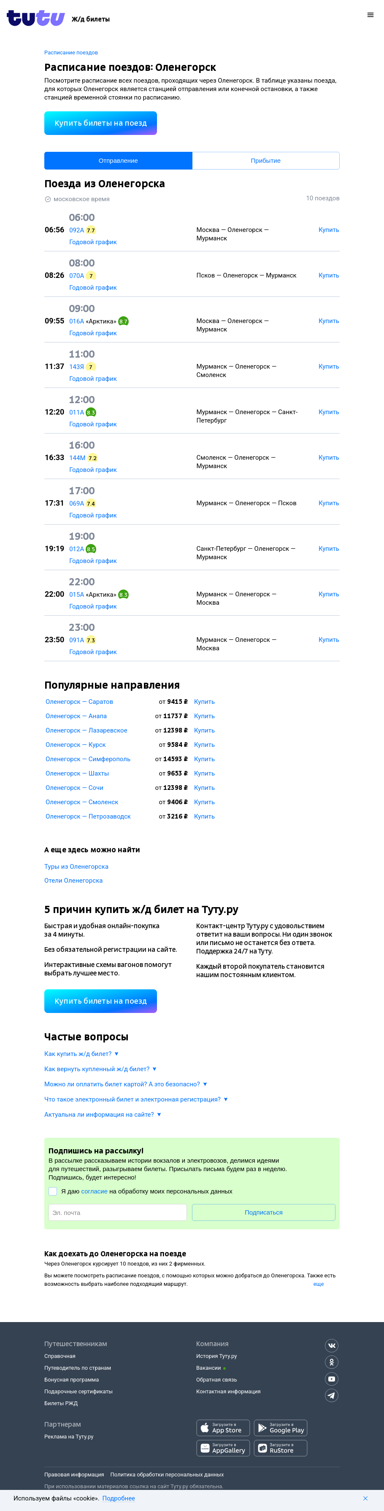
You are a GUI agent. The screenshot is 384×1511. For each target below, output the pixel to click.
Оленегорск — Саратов (79, 702)
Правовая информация (74, 1474)
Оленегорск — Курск (76, 745)
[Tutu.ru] (36, 19)
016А (76, 321)
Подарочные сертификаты (78, 1391)
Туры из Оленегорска (76, 866)
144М (77, 458)
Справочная (60, 1356)
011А (76, 412)
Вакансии (208, 1368)
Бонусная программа (71, 1379)
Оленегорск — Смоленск (82, 802)
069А (76, 503)
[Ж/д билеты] (91, 19)
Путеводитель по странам (77, 1368)
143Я (76, 367)
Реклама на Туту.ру (68, 1436)
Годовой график (93, 242)
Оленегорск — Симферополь (88, 759)
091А (76, 640)
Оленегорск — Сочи (74, 788)
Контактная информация (228, 1391)
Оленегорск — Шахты (77, 773)
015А (76, 594)
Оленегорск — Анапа (76, 716)
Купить (204, 702)
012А (76, 549)
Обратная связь (216, 1379)
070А (76, 276)
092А (76, 230)
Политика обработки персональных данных (167, 1474)
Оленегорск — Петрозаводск (88, 816)
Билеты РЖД (61, 1403)
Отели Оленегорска (73, 880)
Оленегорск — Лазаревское (86, 730)
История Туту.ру (216, 1356)
